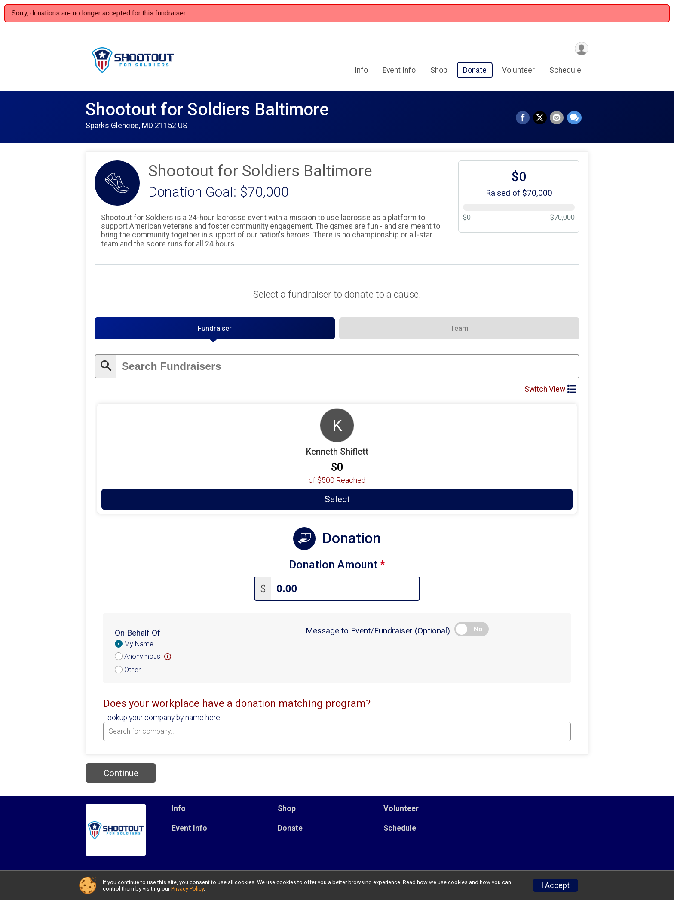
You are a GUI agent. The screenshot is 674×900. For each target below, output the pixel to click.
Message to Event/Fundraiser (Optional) (378, 631)
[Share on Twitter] (541, 118)
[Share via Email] (557, 118)
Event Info (399, 71)
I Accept (555, 885)
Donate (475, 71)
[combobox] (337, 733)
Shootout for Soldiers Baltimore (207, 109)
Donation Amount (337, 568)
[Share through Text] (574, 118)
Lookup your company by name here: (162, 719)
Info (361, 71)
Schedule (565, 71)
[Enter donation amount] (345, 590)
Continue (121, 774)
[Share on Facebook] (525, 118)
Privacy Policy (187, 888)
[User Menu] (580, 49)
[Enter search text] (347, 369)
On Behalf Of (137, 634)
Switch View (550, 391)
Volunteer (518, 71)
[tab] (215, 330)
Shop (438, 71)
